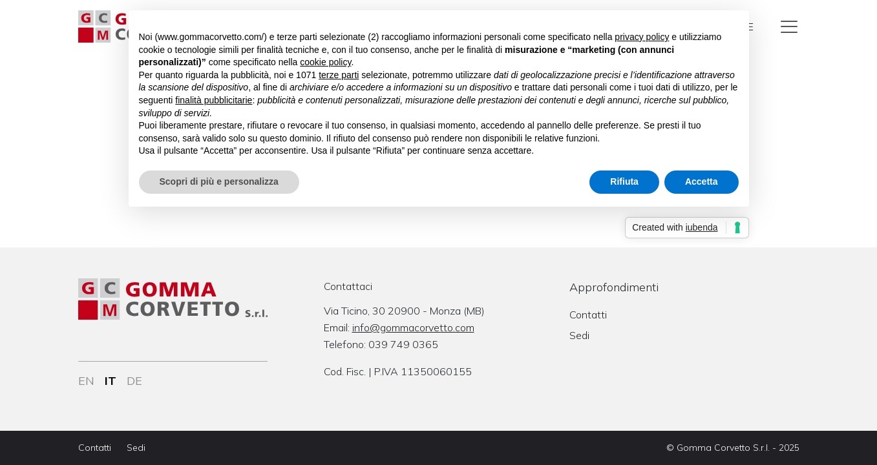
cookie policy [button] (325, 62)
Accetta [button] (701, 181)
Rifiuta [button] (624, 181)
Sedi (579, 335)
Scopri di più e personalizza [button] (219, 181)
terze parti (339, 75)
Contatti (588, 314)
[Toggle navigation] (789, 26)
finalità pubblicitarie (213, 100)
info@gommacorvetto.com (413, 327)
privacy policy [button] (642, 37)
